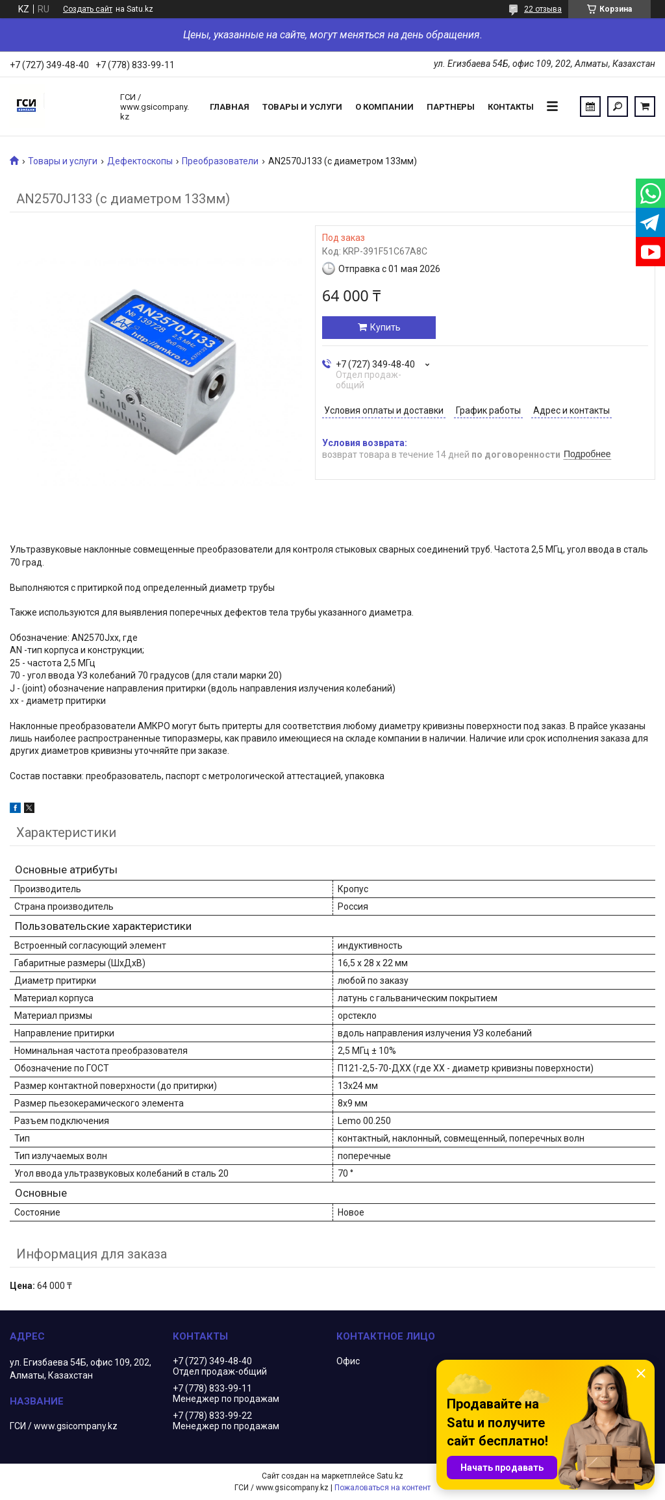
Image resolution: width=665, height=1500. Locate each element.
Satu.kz (390, 1476)
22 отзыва (543, 9)
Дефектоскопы (140, 161)
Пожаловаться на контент (382, 1487)
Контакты (511, 107)
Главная (229, 107)
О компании (384, 107)
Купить (385, 327)
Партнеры (451, 107)
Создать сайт (87, 9)
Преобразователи (220, 161)
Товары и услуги (302, 107)
